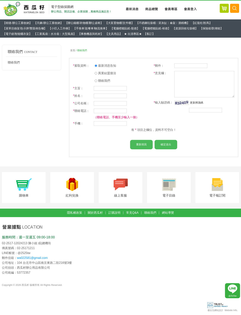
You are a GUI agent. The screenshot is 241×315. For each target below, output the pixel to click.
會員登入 (190, 9)
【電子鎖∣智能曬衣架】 (17, 33)
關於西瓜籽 (95, 214)
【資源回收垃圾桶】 (185, 28)
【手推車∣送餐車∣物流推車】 (90, 28)
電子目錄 (168, 197)
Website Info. (231, 312)
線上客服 (120, 197)
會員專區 (171, 9)
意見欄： (160, 73)
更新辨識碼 (196, 102)
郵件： (159, 65)
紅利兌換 (72, 197)
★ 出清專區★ (133, 33)
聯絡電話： (81, 110)
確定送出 (166, 144)
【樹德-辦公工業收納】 (17, 22)
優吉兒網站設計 (215, 312)
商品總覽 (151, 9)
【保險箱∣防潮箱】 (211, 28)
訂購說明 (114, 214)
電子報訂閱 (217, 197)
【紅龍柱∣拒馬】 (201, 22)
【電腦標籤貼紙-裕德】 (156, 28)
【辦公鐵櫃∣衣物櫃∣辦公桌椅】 (84, 22)
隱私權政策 (74, 214)
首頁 (72, 50)
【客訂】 (149, 33)
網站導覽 (168, 214)
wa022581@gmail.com (32, 259)
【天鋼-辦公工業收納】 (48, 22)
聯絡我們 (14, 62)
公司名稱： (81, 103)
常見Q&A (132, 214)
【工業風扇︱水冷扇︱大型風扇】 (55, 33)
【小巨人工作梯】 (60, 28)
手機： (78, 123)
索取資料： (81, 65)
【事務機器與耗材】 (90, 33)
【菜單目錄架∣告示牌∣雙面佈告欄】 (25, 28)
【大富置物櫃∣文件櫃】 (119, 22)
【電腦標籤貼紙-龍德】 (125, 28)
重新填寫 (141, 144)
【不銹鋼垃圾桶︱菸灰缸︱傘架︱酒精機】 (163, 22)
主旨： (78, 88)
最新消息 (132, 9)
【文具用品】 (113, 33)
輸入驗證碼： (163, 102)
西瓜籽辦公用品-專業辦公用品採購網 (25, 9)
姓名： (78, 95)
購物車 (24, 197)
